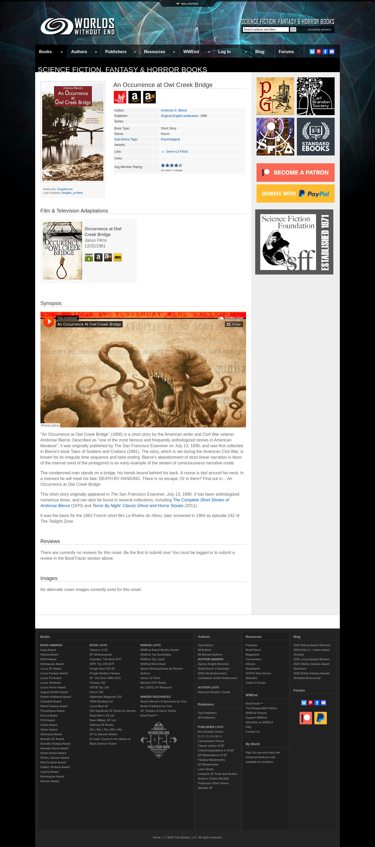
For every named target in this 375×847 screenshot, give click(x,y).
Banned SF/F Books (153, 682)
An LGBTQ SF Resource (156, 687)
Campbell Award (50, 701)
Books (45, 51)
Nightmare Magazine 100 (106, 696)
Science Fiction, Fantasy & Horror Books (122, 70)
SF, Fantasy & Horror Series (158, 710)
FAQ (248, 726)
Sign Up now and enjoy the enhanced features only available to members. (263, 757)
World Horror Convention (213, 668)
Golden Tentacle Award (55, 767)
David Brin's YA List (102, 715)
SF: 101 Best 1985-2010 (105, 678)
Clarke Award (48, 724)
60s (99, 729)
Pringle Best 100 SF (102, 668)
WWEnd (191, 51)
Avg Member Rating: (128, 167)
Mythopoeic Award (52, 663)
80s (112, 729)
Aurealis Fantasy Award (55, 743)
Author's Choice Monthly (213, 778)
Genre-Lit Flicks (177, 151)
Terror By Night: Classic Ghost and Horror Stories (138, 505)
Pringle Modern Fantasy (105, 673)
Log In (224, 51)
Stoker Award (48, 729)
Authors (79, 51)
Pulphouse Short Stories (213, 783)
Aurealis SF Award (52, 738)
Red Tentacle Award (53, 762)
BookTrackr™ (149, 715)
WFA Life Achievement (212, 673)
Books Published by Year (156, 706)
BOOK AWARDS (51, 645)
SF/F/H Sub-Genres (258, 673)
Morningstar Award (52, 776)
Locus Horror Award (53, 687)
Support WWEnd (256, 717)
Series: (119, 121)
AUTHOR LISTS (208, 687)
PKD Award (47, 720)
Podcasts (251, 645)
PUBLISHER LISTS (210, 726)
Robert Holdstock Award (55, 696)
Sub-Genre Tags (125, 139)
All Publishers (206, 717)
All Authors (205, 649)
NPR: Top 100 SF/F (102, 663)
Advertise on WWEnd (259, 722)
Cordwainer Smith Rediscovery (217, 678)
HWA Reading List (101, 701)
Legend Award (49, 771)
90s (119, 729)
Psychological (170, 139)
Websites (251, 678)
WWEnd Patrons (256, 712)
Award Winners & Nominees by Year (163, 701)
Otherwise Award (51, 734)
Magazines (252, 654)
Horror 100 (96, 692)
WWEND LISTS (150, 645)
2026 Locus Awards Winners (311, 659)
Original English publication (179, 116)
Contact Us (253, 731)
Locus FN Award (50, 678)
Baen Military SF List (103, 720)
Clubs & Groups (256, 682)
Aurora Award (49, 715)
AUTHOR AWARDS (210, 659)
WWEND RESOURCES (155, 696)
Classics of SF (99, 649)
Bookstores (253, 668)
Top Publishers (207, 712)
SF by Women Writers (103, 734)
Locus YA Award (50, 682)
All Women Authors (210, 654)
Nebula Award (49, 654)
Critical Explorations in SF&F (216, 750)
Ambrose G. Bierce (174, 110)
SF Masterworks (208, 764)
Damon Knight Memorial (213, 663)
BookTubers (253, 649)
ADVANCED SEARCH (319, 29)
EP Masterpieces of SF (212, 755)
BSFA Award (48, 659)
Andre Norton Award (53, 753)
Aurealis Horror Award (54, 748)
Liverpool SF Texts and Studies (217, 773)
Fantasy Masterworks (211, 759)
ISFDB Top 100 (99, 687)
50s (92, 729)
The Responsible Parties (261, 708)
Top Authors (205, 645)
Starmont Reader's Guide (214, 692)
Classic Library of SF (211, 745)
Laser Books (206, 769)
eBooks (250, 663)
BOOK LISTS (98, 645)
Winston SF (205, 787)
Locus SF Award (50, 668)
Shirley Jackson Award (54, 757)
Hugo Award (48, 649)
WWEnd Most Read (153, 663)
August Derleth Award (54, 692)
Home (156, 837)
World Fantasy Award (53, 706)
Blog (260, 51)
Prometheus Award (52, 710)
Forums (286, 51)
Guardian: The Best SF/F (105, 659)
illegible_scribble (72, 192)
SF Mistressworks (101, 654)
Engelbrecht (65, 189)
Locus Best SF (99, 706)
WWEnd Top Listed (152, 659)
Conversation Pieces (211, 741)
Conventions (253, 659)
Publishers (116, 51)
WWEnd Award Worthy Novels (159, 649)
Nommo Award (49, 781)
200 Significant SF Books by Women (113, 710)
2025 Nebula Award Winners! (311, 645)
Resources (154, 51)
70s (105, 729)
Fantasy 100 (97, 682)
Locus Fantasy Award (54, 673)
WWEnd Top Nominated (155, 654)
